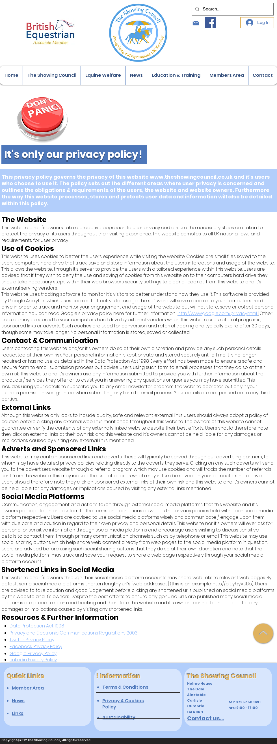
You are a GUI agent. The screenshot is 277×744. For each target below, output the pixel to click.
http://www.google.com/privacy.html (218, 313)
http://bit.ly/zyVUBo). (233, 584)
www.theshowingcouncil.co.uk (191, 176)
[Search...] (232, 9)
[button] (52, 75)
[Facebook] (210, 22)
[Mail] (195, 23)
